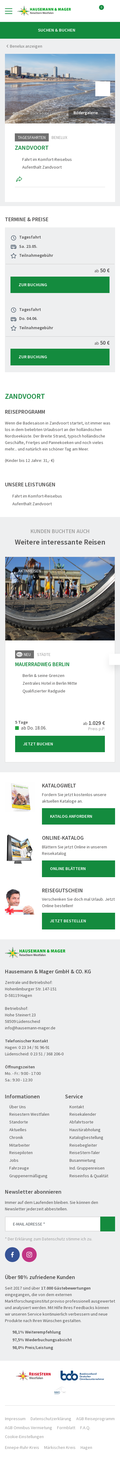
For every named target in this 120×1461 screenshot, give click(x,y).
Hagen (86, 1447)
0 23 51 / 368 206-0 (47, 1054)
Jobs (12, 1160)
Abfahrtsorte (79, 1122)
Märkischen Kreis (60, 1447)
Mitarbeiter (17, 1145)
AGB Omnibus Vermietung (28, 1427)
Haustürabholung (83, 1129)
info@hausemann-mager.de (30, 1028)
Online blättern (80, 869)
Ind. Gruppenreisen (85, 1168)
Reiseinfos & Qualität (86, 1176)
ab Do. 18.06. (31, 727)
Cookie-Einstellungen (24, 1436)
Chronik (14, 1137)
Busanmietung (80, 1160)
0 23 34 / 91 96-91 (34, 1047)
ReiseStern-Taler (82, 1152)
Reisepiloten (19, 1152)
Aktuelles (16, 1129)
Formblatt (66, 1427)
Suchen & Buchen (60, 30)
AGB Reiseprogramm (95, 1418)
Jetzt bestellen (80, 921)
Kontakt (74, 1107)
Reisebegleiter (81, 1145)
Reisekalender (80, 1114)
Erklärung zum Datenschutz (40, 1239)
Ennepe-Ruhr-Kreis (22, 1447)
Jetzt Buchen (61, 744)
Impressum (15, 1418)
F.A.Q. (85, 1427)
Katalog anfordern (80, 816)
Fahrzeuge (17, 1168)
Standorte (16, 1122)
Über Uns (15, 1107)
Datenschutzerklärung (51, 1418)
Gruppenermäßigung (26, 1176)
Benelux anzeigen (26, 46)
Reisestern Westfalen (27, 1114)
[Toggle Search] (111, 11)
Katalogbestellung (84, 1137)
